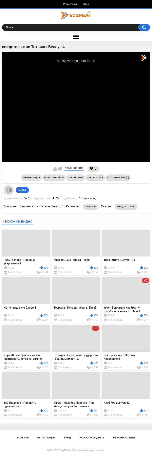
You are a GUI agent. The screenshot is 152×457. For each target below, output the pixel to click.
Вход (86, 4)
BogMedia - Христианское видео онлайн (82, 450)
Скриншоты (75, 177)
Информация (31, 177)
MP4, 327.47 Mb (126, 206)
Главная (23, 437)
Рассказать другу (92, 437)
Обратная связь (124, 437)
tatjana (22, 190)
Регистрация (70, 4)
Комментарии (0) (118, 177)
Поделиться (95, 177)
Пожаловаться (54, 177)
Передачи (90, 206)
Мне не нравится (60, 169)
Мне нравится (55, 169)
